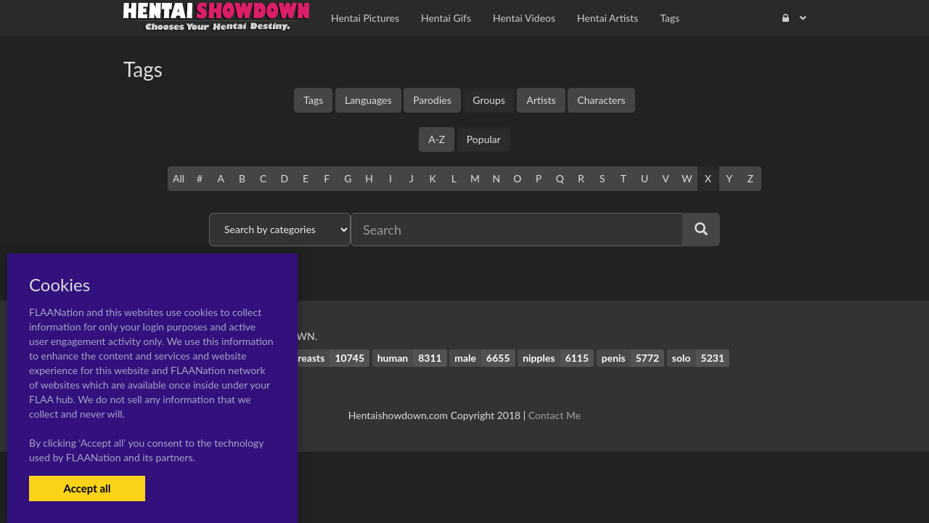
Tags (313, 100)
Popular (484, 139)
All (178, 178)
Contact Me (554, 415)
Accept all (86, 488)
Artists (540, 100)
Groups (488, 100)
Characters (601, 100)
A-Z (436, 139)
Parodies (432, 100)
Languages (368, 100)
